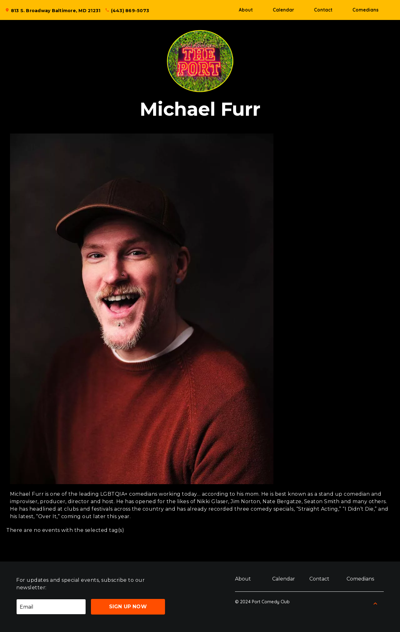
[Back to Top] (375, 603)
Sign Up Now (128, 607)
